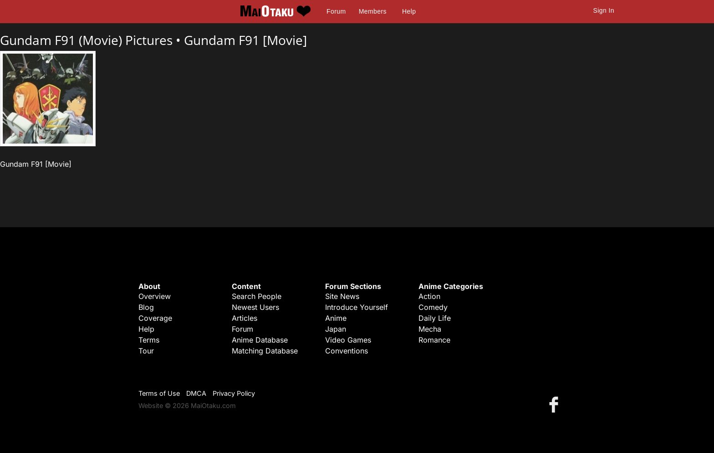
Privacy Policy (234, 393)
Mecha (429, 329)
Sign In (603, 10)
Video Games (348, 339)
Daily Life (434, 318)
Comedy (433, 307)
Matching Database (265, 350)
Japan (335, 329)
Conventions (346, 350)
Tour (146, 350)
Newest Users (255, 307)
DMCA (196, 393)
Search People (256, 296)
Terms (148, 339)
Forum (336, 11)
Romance (434, 339)
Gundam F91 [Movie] (245, 40)
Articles (244, 318)
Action (429, 296)
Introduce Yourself (356, 307)
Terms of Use (159, 393)
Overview (154, 296)
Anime (336, 318)
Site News (342, 296)
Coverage (155, 318)
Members (373, 11)
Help (409, 11)
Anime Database (260, 339)
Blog (146, 307)
